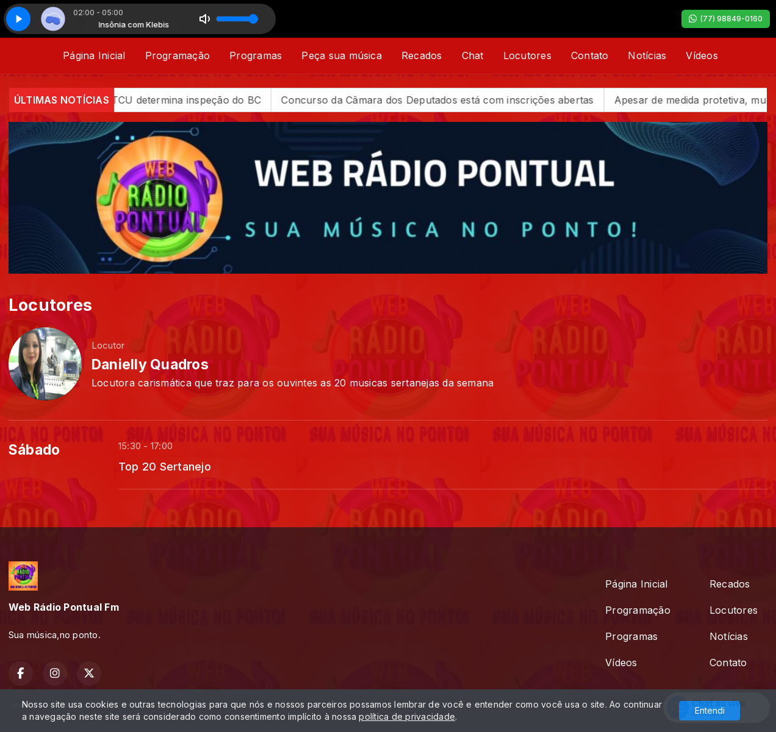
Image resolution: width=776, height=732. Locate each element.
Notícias (647, 55)
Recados (421, 55)
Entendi (710, 710)
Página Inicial (94, 55)
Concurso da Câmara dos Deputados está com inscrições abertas (451, 100)
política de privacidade (407, 716)
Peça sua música (341, 55)
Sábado (34, 449)
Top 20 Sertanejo (164, 466)
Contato (590, 55)
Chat (473, 55)
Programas (255, 55)
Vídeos (701, 55)
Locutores (527, 55)
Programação (177, 55)
